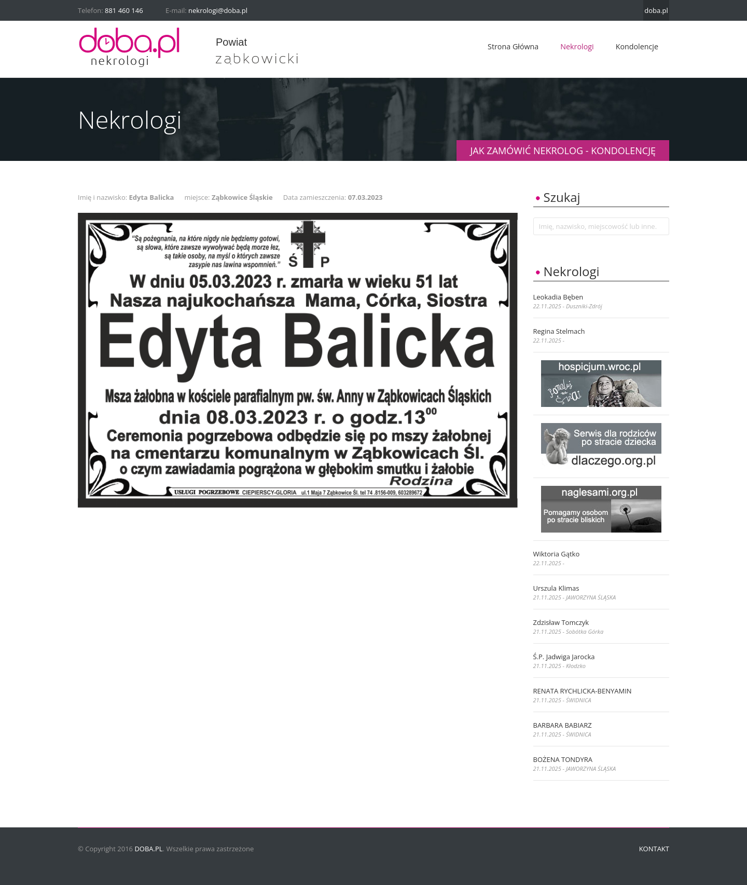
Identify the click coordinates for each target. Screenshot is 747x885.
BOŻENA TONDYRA (563, 759)
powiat (231, 42)
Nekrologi (576, 46)
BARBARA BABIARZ (562, 725)
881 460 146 (124, 10)
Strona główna (513, 46)
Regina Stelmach (559, 331)
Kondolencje (637, 46)
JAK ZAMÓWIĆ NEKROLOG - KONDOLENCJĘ (563, 150)
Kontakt (654, 848)
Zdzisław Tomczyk (561, 622)
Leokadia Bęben (558, 297)
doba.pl (656, 10)
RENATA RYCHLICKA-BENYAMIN (582, 691)
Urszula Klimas (556, 588)
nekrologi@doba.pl (217, 10)
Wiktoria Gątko (556, 554)
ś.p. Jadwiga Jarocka (564, 656)
